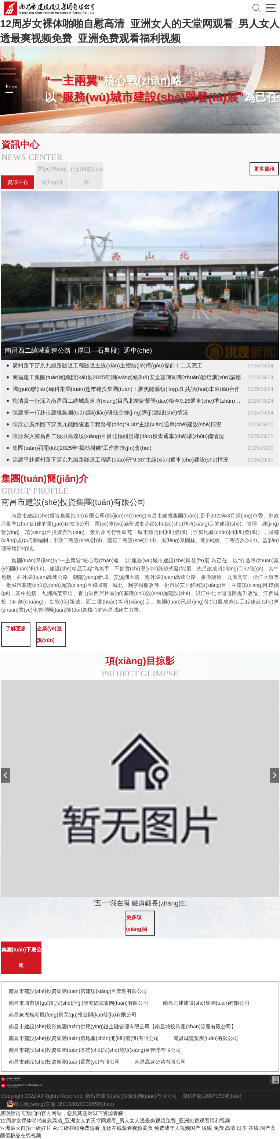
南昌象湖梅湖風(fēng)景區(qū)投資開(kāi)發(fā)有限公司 (73, 1015)
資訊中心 (17, 182)
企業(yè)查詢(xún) (49, 634)
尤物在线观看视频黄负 (127, 1128)
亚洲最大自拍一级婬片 (25, 1128)
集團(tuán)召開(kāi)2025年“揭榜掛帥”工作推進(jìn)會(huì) (81, 448)
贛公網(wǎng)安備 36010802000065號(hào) (60, 1103)
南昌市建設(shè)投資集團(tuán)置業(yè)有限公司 (64, 1062)
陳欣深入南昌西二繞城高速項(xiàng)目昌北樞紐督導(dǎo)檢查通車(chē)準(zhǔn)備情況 (118, 436)
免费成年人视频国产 (177, 1128)
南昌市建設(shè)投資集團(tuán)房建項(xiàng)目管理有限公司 (78, 991)
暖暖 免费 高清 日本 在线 (230, 1128)
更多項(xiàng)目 (137, 923)
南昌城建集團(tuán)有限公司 (206, 1038)
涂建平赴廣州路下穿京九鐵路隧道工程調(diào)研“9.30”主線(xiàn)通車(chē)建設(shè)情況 (120, 459)
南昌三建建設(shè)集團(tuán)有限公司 (206, 1003)
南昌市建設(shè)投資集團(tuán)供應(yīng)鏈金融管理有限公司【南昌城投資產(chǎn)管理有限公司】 (122, 1026)
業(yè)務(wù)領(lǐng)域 (51, 175)
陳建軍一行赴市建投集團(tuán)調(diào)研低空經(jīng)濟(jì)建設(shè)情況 (100, 412)
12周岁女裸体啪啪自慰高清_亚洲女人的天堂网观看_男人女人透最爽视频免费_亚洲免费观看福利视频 (115, 1121)
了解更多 (16, 628)
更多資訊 (264, 169)
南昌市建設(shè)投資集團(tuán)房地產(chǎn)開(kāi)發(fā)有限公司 (84, 1038)
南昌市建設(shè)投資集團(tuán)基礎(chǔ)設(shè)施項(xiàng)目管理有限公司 (95, 1050)
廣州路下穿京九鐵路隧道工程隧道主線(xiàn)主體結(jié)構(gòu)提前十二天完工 (107, 365)
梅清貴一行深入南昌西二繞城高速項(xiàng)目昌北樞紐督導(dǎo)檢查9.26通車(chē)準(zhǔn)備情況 (131, 401)
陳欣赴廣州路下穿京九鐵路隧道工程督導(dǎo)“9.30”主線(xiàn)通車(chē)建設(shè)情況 (117, 424)
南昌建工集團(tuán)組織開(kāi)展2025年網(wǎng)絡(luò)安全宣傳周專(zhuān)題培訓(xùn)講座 (126, 377)
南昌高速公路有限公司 (160, 1062)
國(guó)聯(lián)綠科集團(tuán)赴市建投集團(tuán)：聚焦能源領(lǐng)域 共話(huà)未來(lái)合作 (126, 389)
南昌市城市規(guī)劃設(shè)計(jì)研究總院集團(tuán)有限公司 (78, 1003)
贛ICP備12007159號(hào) (212, 1096)
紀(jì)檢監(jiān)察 (86, 175)
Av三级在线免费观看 (76, 1128)
